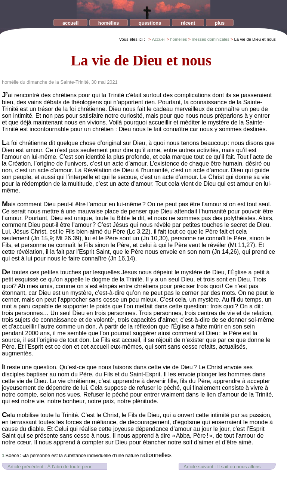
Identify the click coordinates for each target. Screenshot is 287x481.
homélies (108, 23)
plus (220, 23)
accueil (70, 23)
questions (150, 23)
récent (188, 23)
